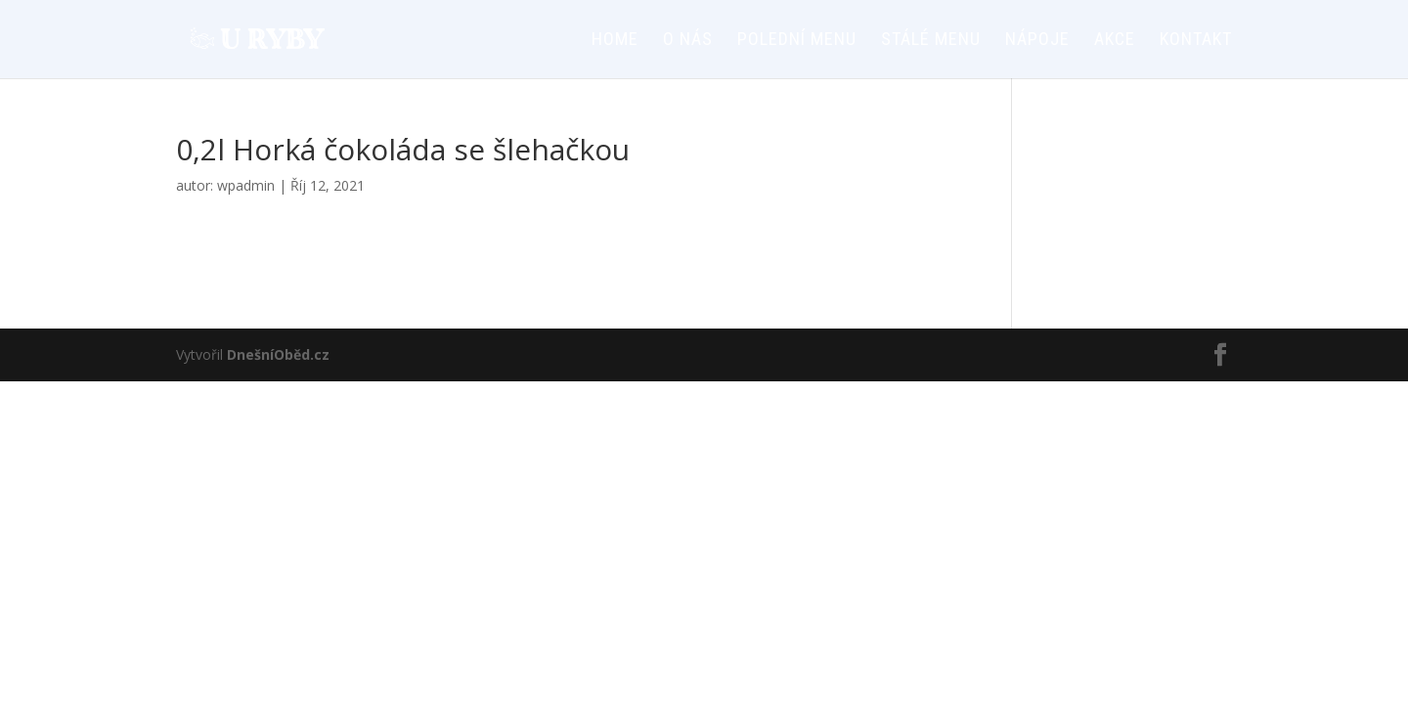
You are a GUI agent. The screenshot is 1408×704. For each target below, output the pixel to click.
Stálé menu (931, 40)
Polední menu (797, 40)
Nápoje (1037, 40)
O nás (688, 40)
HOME (615, 40)
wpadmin (246, 185)
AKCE (1114, 40)
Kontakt (1196, 40)
